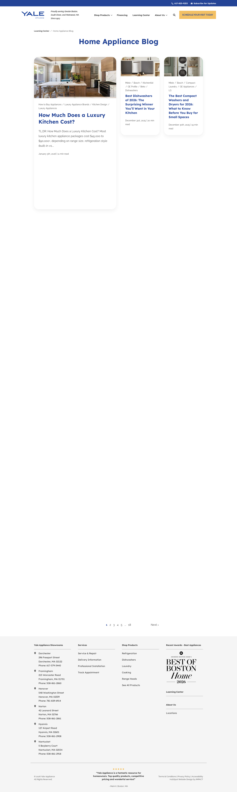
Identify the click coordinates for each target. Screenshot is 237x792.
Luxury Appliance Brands (77, 103)
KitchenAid (148, 81)
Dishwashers (131, 89)
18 (129, 623)
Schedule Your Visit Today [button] (197, 15)
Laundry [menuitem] (126, 664)
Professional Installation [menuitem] (91, 664)
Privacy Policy (184, 775)
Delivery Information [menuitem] (89, 658)
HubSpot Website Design (181, 778)
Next (155, 623)
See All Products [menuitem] (131, 684)
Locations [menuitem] (171, 711)
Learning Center (41, 30)
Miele (128, 81)
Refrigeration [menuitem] (129, 652)
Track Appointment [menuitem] (88, 671)
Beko (142, 85)
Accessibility (197, 775)
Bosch (137, 81)
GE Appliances (187, 85)
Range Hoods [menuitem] (129, 677)
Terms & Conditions (167, 775)
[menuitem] (179, 3)
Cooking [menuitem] (126, 671)
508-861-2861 (54, 717)
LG (170, 89)
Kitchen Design (99, 103)
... (125, 623)
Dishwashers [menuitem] (129, 658)
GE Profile (132, 85)
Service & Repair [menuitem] (87, 652)
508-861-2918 (54, 752)
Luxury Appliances (48, 107)
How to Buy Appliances (50, 103)
